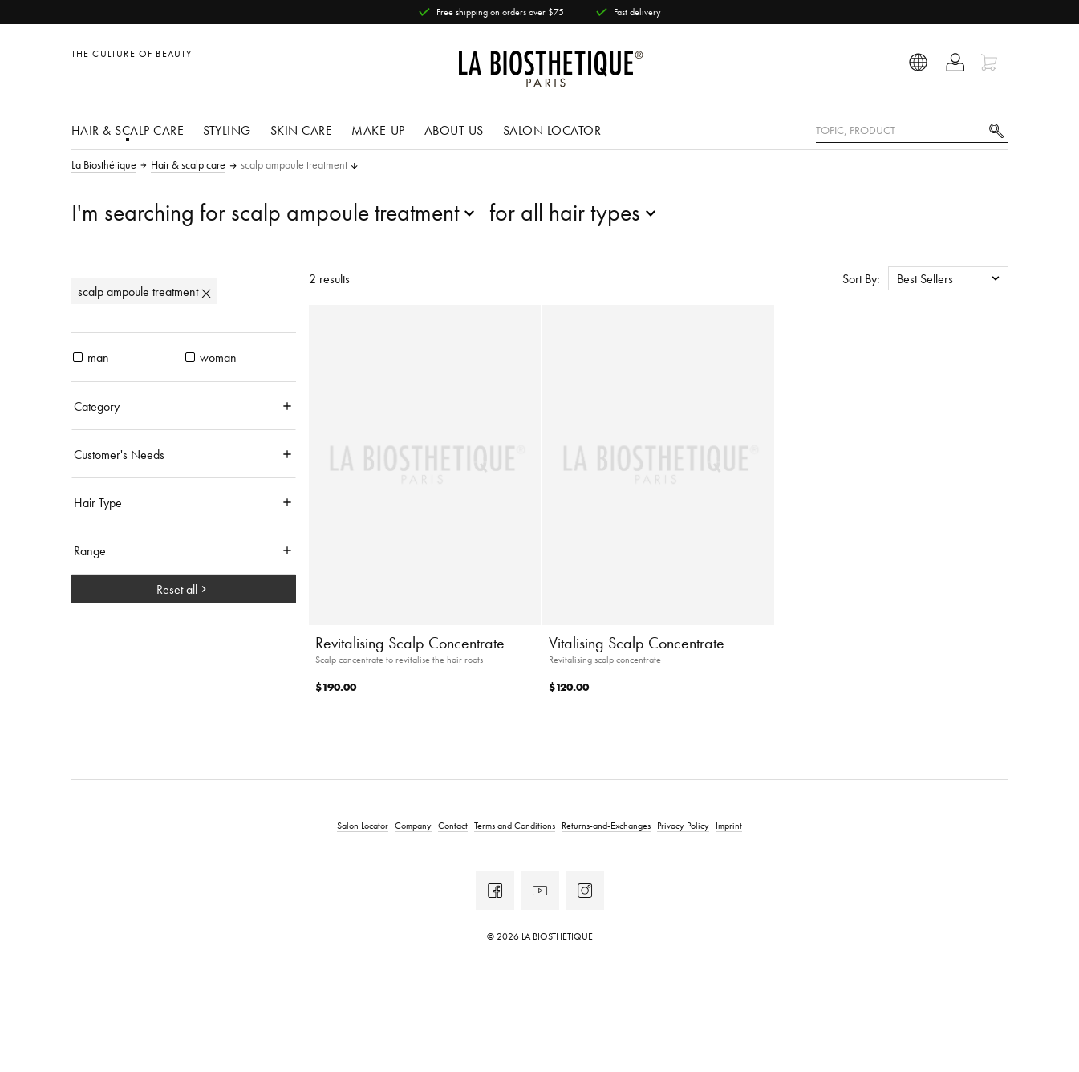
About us (454, 130)
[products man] (78, 357)
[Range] (183, 550)
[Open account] (955, 62)
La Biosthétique (103, 165)
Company (413, 825)
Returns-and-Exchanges (606, 825)
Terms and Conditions (514, 825)
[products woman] (190, 357)
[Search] (996, 129)
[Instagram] (585, 890)
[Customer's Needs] (183, 454)
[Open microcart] (991, 62)
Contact (453, 825)
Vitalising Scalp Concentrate (636, 642)
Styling (227, 130)
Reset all (183, 589)
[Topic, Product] (912, 131)
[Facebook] (495, 890)
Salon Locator (552, 130)
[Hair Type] (183, 502)
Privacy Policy (683, 825)
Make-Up (378, 130)
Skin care (301, 130)
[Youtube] (540, 890)
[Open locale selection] (919, 62)
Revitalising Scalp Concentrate (410, 642)
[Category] (183, 406)
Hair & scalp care (128, 130)
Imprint (729, 825)
